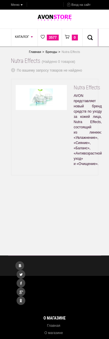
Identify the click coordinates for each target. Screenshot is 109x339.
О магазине (53, 333)
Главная (53, 326)
